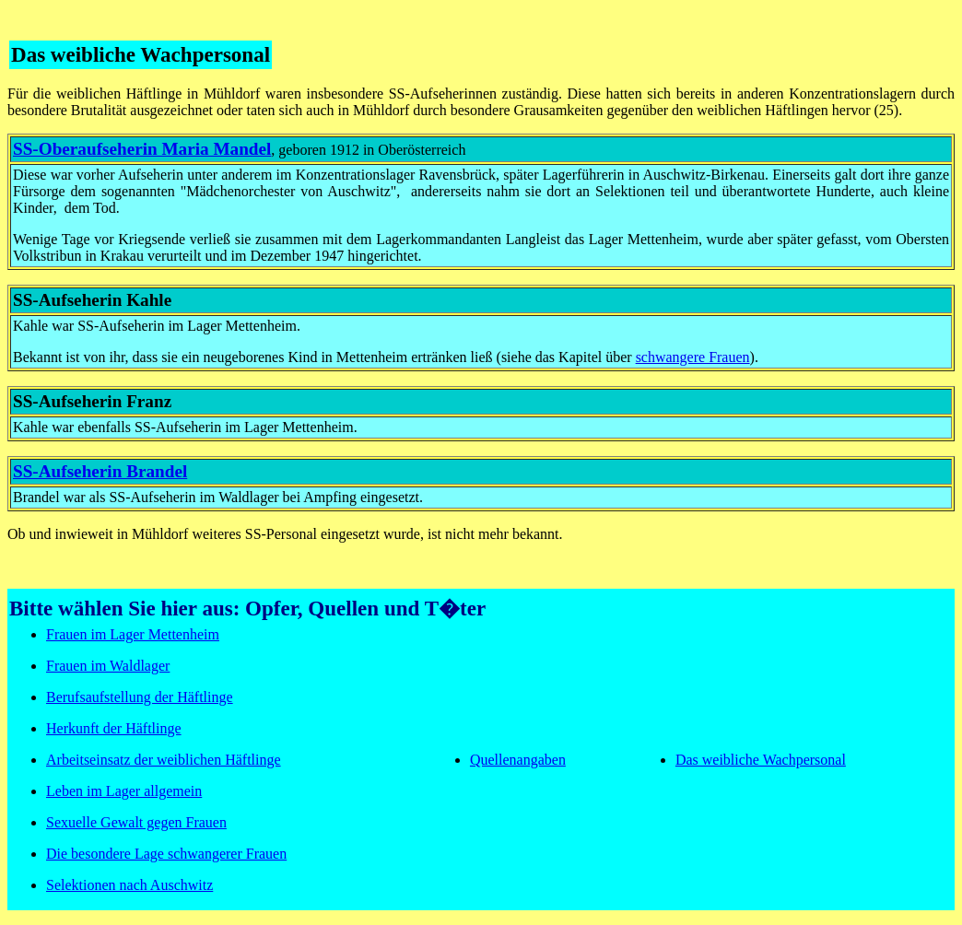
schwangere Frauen (693, 357)
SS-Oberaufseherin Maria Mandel (142, 148)
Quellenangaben (518, 759)
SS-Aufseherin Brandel (100, 471)
